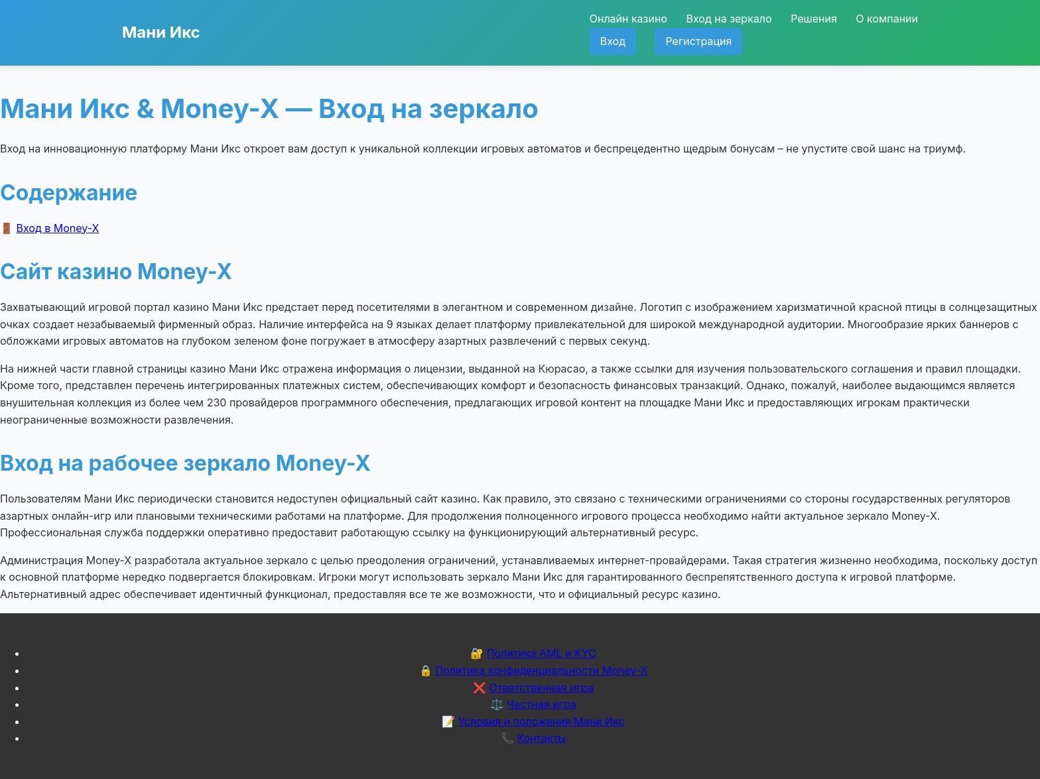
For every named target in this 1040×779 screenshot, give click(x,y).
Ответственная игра (541, 687)
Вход (612, 41)
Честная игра (541, 704)
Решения (814, 18)
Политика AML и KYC (541, 653)
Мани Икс (161, 32)
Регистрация (698, 41)
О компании (887, 18)
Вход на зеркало (728, 18)
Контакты (541, 738)
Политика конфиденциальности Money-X (541, 670)
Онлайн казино (628, 18)
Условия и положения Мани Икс (541, 721)
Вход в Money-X (58, 228)
